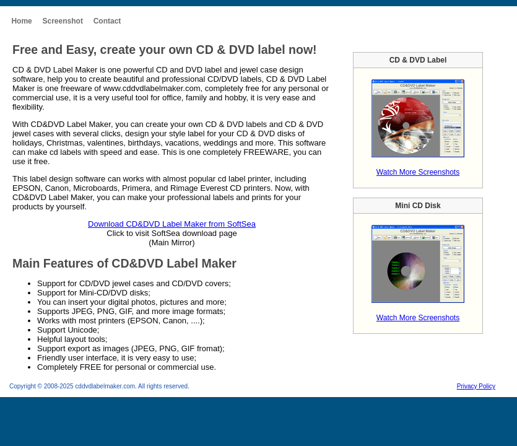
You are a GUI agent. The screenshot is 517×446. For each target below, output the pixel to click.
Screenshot (63, 21)
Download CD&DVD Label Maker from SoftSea (172, 224)
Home (21, 21)
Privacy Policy (476, 386)
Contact (107, 21)
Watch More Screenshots (417, 172)
